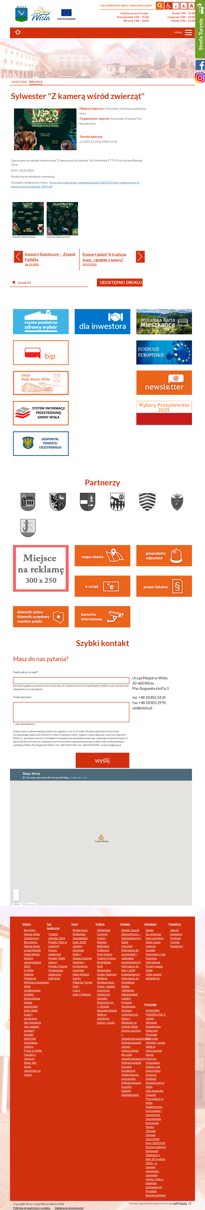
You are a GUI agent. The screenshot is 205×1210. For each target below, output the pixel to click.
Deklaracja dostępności (69, 1208)
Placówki (126, 946)
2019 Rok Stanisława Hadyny (31, 1042)
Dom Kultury (104, 954)
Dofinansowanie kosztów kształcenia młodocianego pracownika (131, 1070)
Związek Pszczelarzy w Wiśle (155, 1099)
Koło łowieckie (155, 1091)
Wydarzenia (80, 930)
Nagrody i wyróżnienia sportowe (80, 966)
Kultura (99, 924)
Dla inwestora (32, 1022)
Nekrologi (54, 978)
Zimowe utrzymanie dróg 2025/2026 (155, 1139)
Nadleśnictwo (154, 1107)
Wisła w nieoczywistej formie (154, 1050)
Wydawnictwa (105, 982)
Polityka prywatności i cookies (31, 1208)
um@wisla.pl (142, 708)
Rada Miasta (32, 954)
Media (149, 930)
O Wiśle (29, 970)
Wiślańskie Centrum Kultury (103, 934)
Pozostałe (150, 1004)
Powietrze (175, 924)
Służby (150, 1127)
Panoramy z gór (156, 954)
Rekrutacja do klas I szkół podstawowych (130, 970)
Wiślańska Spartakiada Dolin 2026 (80, 938)
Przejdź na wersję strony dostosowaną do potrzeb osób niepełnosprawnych (168, 5)
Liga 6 (76, 990)
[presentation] (43, 760)
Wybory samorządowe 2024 (32, 962)
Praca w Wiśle (33, 1050)
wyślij (102, 760)
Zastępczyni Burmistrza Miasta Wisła (32, 942)
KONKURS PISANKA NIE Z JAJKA (156, 1014)
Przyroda (151, 1034)
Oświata (125, 924)
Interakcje (150, 924)
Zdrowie (151, 1131)
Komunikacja (32, 998)
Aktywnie (151, 1022)
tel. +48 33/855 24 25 (149, 697)
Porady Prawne (57, 966)
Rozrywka (152, 1038)
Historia (28, 974)
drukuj (134, 282)
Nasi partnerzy (155, 938)
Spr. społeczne (53, 926)
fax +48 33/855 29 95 (149, 702)
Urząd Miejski (32, 950)
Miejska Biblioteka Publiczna (103, 946)
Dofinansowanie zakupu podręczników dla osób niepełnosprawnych (133, 1050)
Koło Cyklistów (82, 994)
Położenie (30, 978)
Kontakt (28, 1034)
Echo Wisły (31, 1010)
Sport (74, 924)
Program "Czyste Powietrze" (176, 942)
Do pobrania (153, 934)
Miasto (27, 924)
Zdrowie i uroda (155, 1042)
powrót (21, 282)
